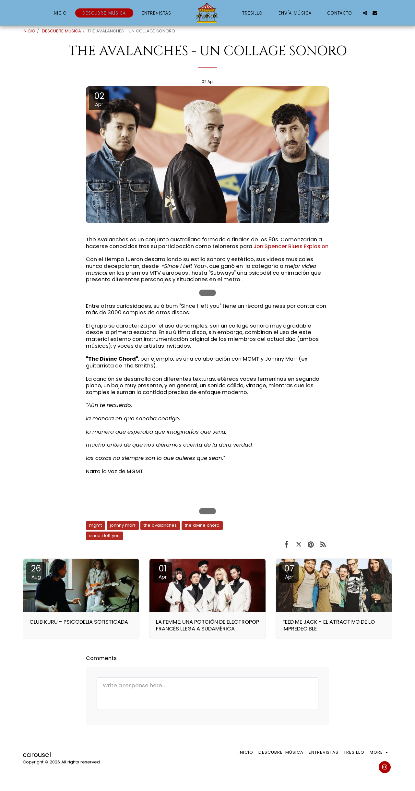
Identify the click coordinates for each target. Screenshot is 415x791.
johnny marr (123, 525)
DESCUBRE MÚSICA (61, 31)
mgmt (95, 525)
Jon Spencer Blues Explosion (291, 246)
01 (162, 571)
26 (36, 571)
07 (289, 571)
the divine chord (202, 525)
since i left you (104, 536)
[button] (365, 13)
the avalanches (160, 525)
